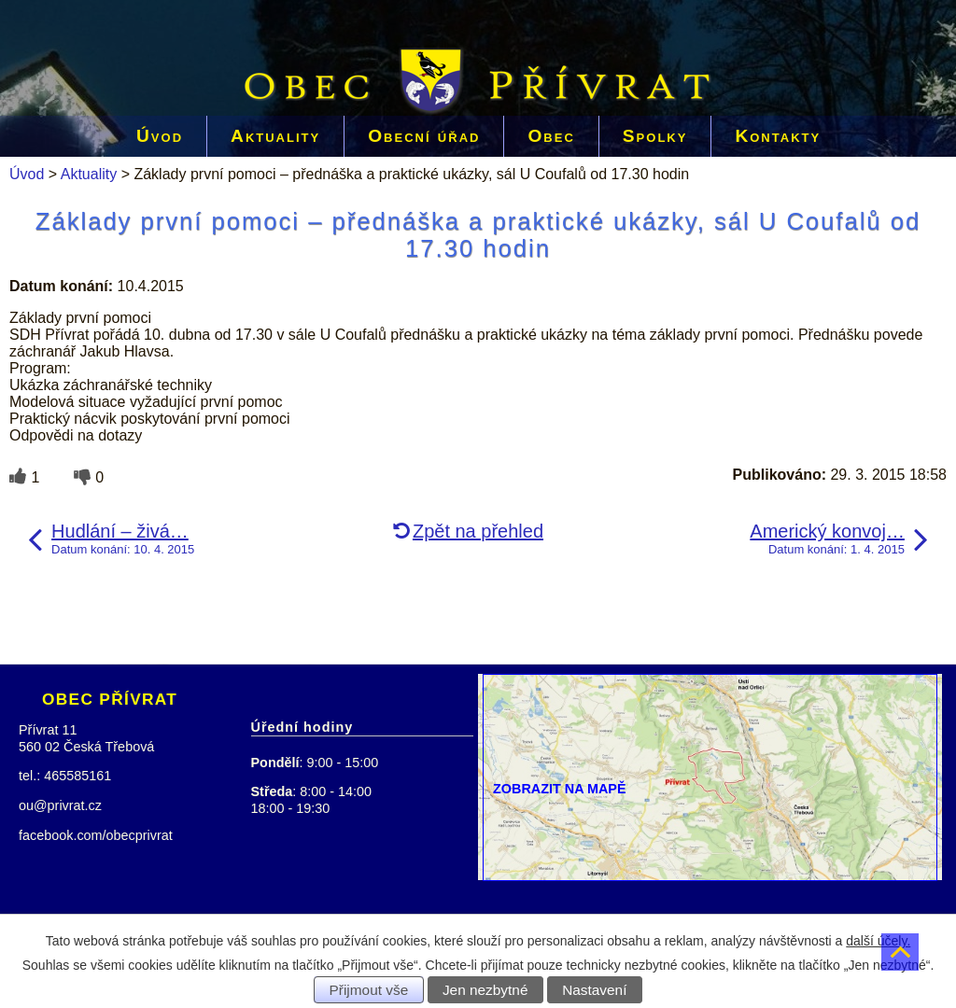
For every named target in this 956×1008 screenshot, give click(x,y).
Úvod (159, 136)
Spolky (655, 136)
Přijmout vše (369, 990)
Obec (550, 136)
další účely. (878, 940)
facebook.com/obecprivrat (96, 835)
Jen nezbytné (485, 990)
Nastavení (594, 990)
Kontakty (778, 136)
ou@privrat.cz (60, 805)
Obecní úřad (424, 136)
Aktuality (275, 136)
